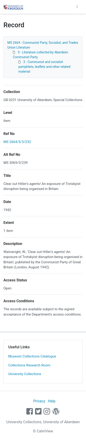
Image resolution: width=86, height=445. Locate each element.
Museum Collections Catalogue (32, 356)
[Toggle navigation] (77, 7)
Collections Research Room (29, 365)
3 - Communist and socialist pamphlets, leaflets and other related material (44, 66)
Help (51, 401)
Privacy (39, 401)
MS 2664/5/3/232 (17, 142)
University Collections (24, 374)
